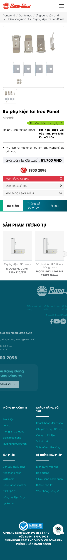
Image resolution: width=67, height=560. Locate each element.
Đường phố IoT (44, 484)
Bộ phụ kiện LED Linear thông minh (49, 265)
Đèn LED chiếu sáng (14, 466)
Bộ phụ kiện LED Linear (17, 264)
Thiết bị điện (9, 490)
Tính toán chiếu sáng (48, 447)
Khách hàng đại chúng (49, 422)
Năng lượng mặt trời (14, 484)
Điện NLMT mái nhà (47, 466)
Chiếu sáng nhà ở (18, 19)
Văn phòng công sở (47, 490)
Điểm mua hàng (12, 437)
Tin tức (6, 425)
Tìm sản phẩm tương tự (46, 123)
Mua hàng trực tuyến (15, 443)
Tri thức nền (42, 441)
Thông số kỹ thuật (34, 205)
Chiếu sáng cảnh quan (49, 478)
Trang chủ (9, 15)
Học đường (42, 472)
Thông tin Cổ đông (13, 431)
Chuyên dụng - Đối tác (49, 428)
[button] (64, 254)
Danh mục (25, 15)
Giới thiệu (8, 419)
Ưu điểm (13, 205)
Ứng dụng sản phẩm (48, 15)
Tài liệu (54, 206)
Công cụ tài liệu (45, 435)
